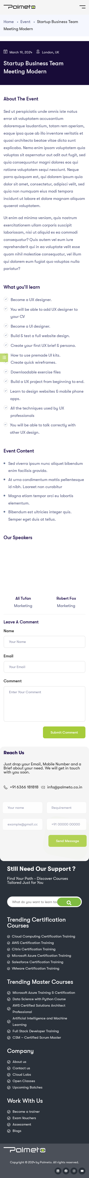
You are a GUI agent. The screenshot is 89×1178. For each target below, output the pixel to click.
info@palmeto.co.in (64, 787)
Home (9, 21)
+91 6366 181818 (24, 787)
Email (8, 656)
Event (25, 21)
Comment (13, 681)
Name (9, 631)
